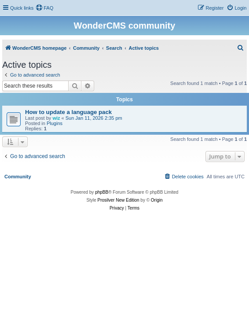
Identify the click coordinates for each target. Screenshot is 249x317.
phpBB (101, 192)
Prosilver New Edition (118, 200)
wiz (56, 118)
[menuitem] (44, 8)
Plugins (54, 123)
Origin (157, 200)
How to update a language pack (68, 112)
